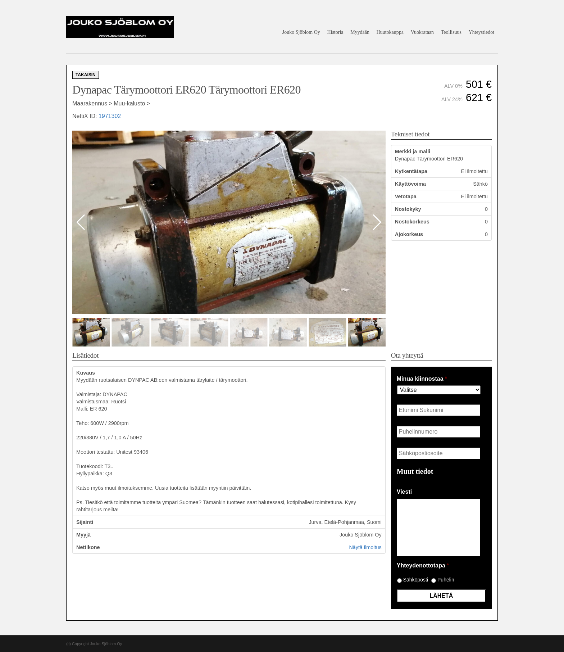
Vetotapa (406, 196)
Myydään (359, 32)
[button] (377, 222)
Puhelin (445, 580)
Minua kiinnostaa (422, 379)
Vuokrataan (422, 32)
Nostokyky (408, 209)
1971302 (110, 116)
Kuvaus (85, 373)
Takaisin (86, 74)
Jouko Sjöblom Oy (301, 32)
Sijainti (84, 522)
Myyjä (83, 535)
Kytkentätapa (411, 171)
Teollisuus (451, 32)
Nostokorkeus (412, 222)
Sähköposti (415, 580)
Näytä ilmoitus (365, 547)
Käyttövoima (410, 184)
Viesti (404, 492)
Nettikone (88, 547)
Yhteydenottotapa (423, 565)
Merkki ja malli (412, 151)
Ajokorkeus (409, 234)
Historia (335, 32)
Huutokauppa (390, 32)
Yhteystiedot (482, 32)
